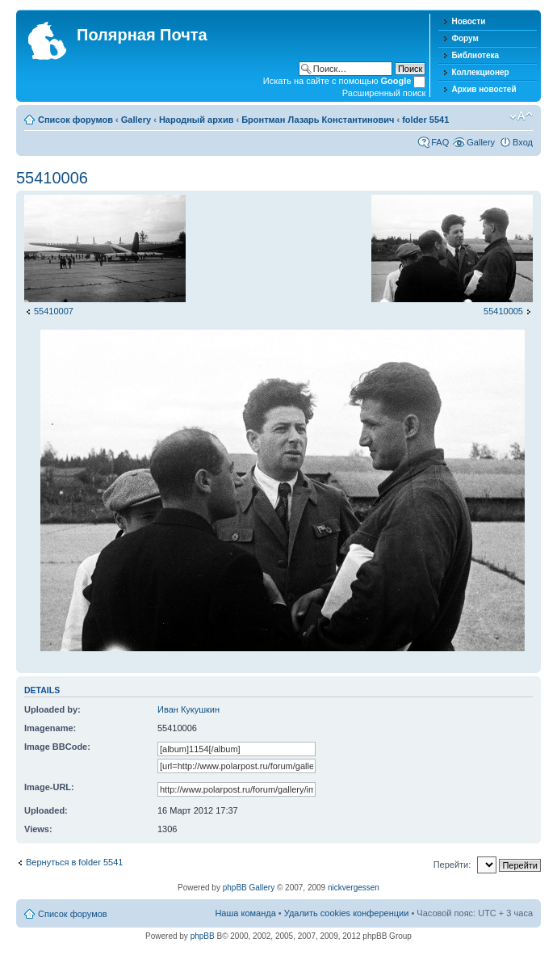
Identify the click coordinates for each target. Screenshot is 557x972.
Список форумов (75, 119)
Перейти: (452, 864)
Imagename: (50, 728)
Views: (38, 829)
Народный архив (196, 119)
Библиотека (475, 55)
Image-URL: (49, 787)
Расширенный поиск (384, 93)
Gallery (136, 119)
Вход (523, 142)
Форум (464, 38)
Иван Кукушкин (188, 709)
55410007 (53, 311)
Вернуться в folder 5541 (74, 862)
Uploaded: (46, 810)
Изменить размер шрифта (521, 116)
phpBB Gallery (248, 887)
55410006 (52, 178)
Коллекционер (480, 72)
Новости (468, 21)
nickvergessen (353, 887)
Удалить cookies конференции (346, 913)
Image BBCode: (57, 746)
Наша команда (245, 913)
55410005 (503, 311)
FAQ (440, 142)
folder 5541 (425, 119)
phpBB (203, 936)
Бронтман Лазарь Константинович (317, 119)
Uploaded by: (52, 709)
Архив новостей (483, 89)
